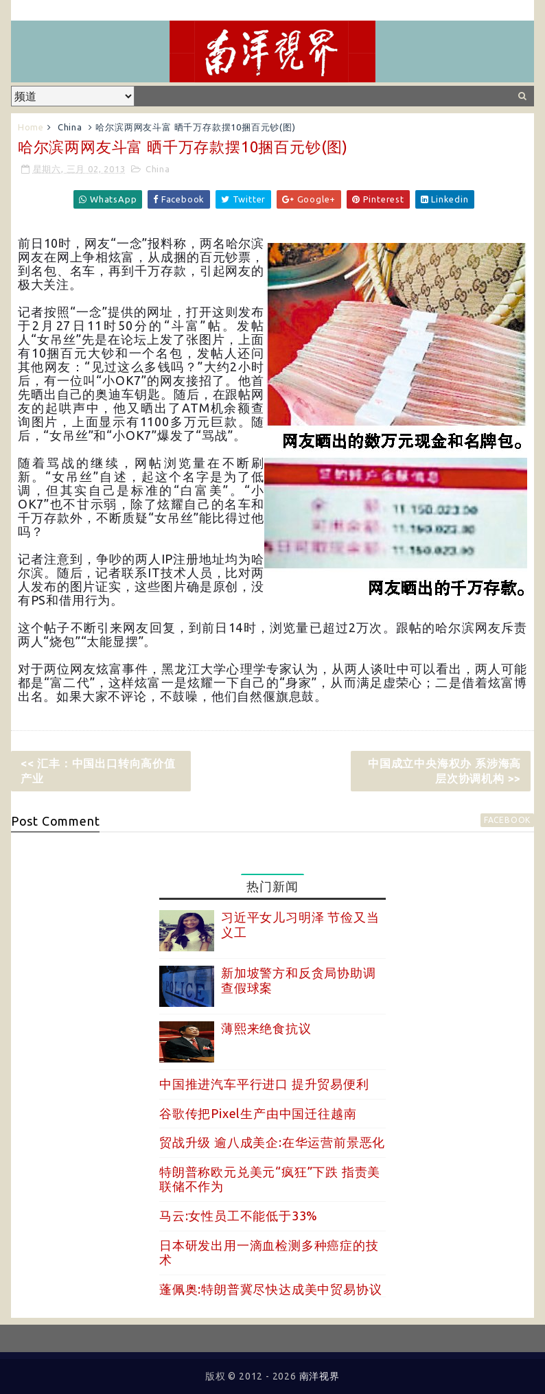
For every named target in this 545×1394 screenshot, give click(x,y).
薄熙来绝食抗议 (266, 1028)
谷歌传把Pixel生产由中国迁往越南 (257, 1113)
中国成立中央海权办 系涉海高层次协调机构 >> (444, 771)
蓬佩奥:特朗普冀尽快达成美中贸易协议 (270, 1289)
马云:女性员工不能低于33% (238, 1215)
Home (31, 127)
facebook (507, 819)
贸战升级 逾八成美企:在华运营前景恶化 (272, 1142)
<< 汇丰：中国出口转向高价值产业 (98, 771)
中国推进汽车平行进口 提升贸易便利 (264, 1084)
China (70, 127)
